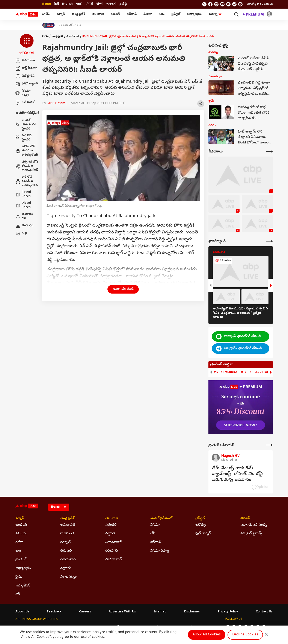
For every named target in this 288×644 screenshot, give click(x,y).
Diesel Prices (23, 205)
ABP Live (45, 627)
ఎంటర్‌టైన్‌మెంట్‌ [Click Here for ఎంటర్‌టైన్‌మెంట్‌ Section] (161, 518)
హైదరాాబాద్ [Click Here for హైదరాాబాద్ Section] (113, 559)
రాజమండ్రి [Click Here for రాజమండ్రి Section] (67, 533)
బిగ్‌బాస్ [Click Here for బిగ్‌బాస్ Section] (155, 542)
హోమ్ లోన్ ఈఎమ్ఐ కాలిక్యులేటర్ (26, 151)
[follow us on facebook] (210, 4)
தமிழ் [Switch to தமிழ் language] (123, 4)
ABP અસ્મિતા (115, 627)
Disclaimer (192, 612)
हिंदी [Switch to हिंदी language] (56, 4)
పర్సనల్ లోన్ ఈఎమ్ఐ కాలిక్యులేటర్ (26, 166)
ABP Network (25, 627)
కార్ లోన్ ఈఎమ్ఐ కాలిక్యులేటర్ (26, 181)
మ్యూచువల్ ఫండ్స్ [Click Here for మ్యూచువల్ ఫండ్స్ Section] (253, 525)
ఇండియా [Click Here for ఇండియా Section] (21, 525)
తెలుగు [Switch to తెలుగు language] (46, 4)
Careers (85, 612)
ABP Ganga (136, 627)
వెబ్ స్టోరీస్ (25, 76)
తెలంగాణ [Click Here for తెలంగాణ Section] (111, 518)
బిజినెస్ (115, 14)
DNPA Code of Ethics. (65, 635)
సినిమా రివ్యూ (22, 93)
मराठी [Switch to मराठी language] (79, 4)
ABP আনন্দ (78, 627)
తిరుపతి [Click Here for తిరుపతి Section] (66, 551)
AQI (21, 233)
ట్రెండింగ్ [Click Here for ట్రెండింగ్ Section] (20, 559)
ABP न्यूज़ (61, 627)
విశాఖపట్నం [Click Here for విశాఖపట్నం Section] (68, 577)
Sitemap (160, 612)
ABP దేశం (189, 627)
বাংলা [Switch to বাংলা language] (99, 4)
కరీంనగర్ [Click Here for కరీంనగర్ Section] (111, 551)
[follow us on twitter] (204, 4)
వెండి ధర (24, 225)
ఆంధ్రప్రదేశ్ (78, 14)
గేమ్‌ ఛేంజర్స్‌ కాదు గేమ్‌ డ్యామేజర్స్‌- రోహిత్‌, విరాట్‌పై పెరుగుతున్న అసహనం (237, 474)
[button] (26, 44)
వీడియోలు (25, 60)
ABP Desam (56, 104)
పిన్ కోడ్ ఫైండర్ (23, 138)
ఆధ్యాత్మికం (194, 14)
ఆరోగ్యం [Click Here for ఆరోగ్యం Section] (201, 525)
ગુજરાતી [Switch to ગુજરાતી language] (111, 4)
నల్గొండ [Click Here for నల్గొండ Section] (110, 533)
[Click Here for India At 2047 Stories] (48, 25)
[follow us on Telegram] (234, 4)
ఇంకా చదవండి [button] (123, 289)
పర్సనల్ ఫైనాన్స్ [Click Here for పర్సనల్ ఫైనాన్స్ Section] (251, 533)
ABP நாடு (171, 627)
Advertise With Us (122, 612)
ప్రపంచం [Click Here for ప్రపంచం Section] (21, 533)
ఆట (161, 14)
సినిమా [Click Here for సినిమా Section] (155, 525)
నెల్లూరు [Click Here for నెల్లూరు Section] (65, 568)
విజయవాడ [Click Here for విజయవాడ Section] (68, 559)
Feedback (54, 612)
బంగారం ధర (24, 216)
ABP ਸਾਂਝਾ (155, 627)
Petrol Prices (23, 194)
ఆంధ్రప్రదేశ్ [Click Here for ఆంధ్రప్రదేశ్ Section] (67, 518)
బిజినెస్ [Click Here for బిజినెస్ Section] (245, 518)
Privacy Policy (228, 612)
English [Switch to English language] (67, 4)
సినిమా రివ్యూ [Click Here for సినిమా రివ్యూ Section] (159, 551)
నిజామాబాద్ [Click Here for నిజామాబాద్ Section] (113, 542)
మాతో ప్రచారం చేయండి (260, 4)
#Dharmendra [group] (225, 372)
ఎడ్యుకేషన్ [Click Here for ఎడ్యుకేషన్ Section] (22, 585)
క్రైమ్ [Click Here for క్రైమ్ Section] (18, 577)
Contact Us (264, 612)
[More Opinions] (269, 445)
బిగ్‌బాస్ (132, 14)
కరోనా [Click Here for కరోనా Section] (19, 542)
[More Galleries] (269, 241)
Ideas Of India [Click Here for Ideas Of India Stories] (70, 25)
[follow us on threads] (216, 4)
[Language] (58, 507)
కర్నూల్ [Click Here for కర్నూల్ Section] (65, 542)
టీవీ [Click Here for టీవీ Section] (152, 533)
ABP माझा (96, 627)
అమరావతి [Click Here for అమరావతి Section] (67, 525)
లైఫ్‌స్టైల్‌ (175, 14)
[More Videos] (269, 151)
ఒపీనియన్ (25, 102)
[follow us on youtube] (222, 4)
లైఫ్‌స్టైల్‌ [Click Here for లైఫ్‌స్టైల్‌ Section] (200, 518)
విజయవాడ (72, 36)
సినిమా (147, 14)
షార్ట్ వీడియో (26, 68)
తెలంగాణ (98, 14)
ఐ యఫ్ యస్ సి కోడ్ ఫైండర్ (25, 125)
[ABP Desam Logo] (26, 14)
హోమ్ (46, 14)
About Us (22, 612)
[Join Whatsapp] (240, 4)
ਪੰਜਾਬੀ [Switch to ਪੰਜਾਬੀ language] (89, 4)
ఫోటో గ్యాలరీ (26, 84)
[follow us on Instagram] (228, 4)
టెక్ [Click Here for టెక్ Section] (17, 594)
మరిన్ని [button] (215, 14)
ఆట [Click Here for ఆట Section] (18, 551)
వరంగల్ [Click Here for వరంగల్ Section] (110, 525)
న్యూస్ (60, 14)
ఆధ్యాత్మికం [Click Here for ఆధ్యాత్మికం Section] (23, 568)
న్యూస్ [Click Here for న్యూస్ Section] (19, 518)
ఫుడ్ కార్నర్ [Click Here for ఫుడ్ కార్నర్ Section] (203, 533)
